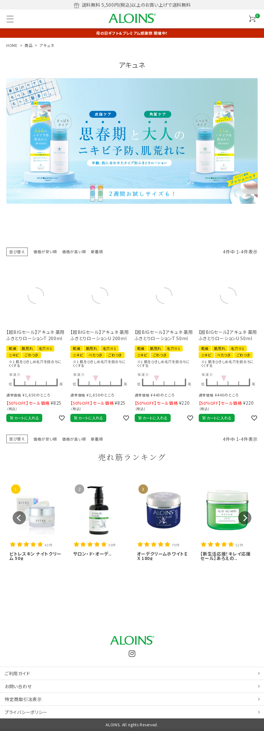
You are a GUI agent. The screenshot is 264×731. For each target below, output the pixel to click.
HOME (12, 45)
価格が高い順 (74, 251)
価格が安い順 (45, 251)
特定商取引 (23, 699)
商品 (28, 45)
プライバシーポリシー (26, 712)
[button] (19, 517)
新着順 (97, 251)
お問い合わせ (18, 686)
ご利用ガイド (17, 673)
